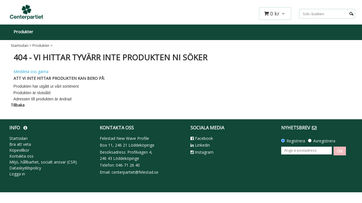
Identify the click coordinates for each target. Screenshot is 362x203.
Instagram (202, 152)
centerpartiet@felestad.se (135, 172)
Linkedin (200, 145)
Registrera (296, 141)
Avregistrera (324, 141)
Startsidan (19, 45)
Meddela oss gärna (31, 71)
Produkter (23, 31)
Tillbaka (18, 105)
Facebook (201, 138)
